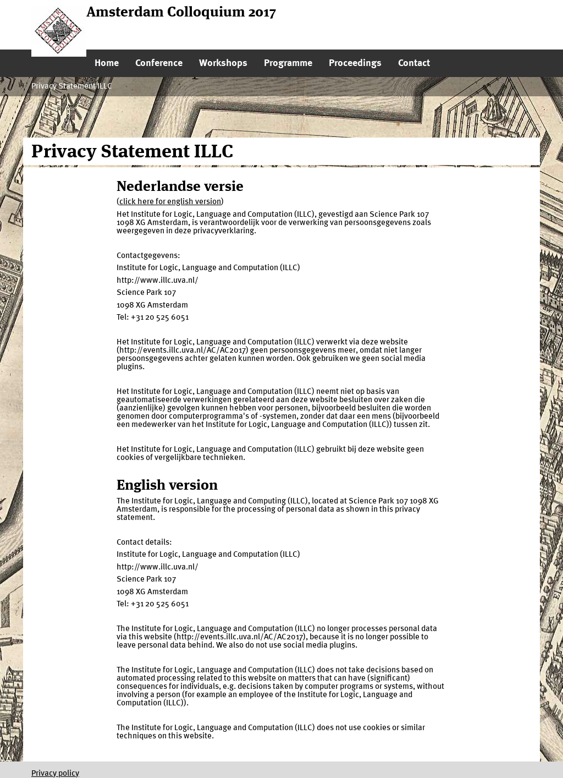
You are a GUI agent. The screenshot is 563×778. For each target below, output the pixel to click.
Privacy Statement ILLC (71, 87)
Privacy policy (55, 774)
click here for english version (170, 202)
